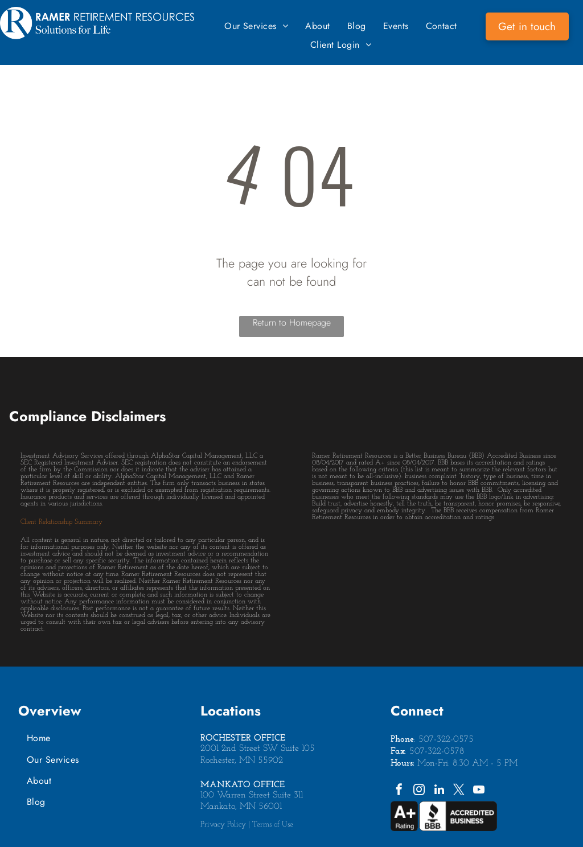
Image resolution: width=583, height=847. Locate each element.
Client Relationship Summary (61, 522)
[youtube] (478, 791)
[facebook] (399, 791)
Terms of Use (272, 824)
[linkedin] (438, 791)
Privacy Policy (223, 824)
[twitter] (458, 791)
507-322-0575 (446, 739)
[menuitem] (256, 26)
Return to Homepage (292, 322)
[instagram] (419, 791)
